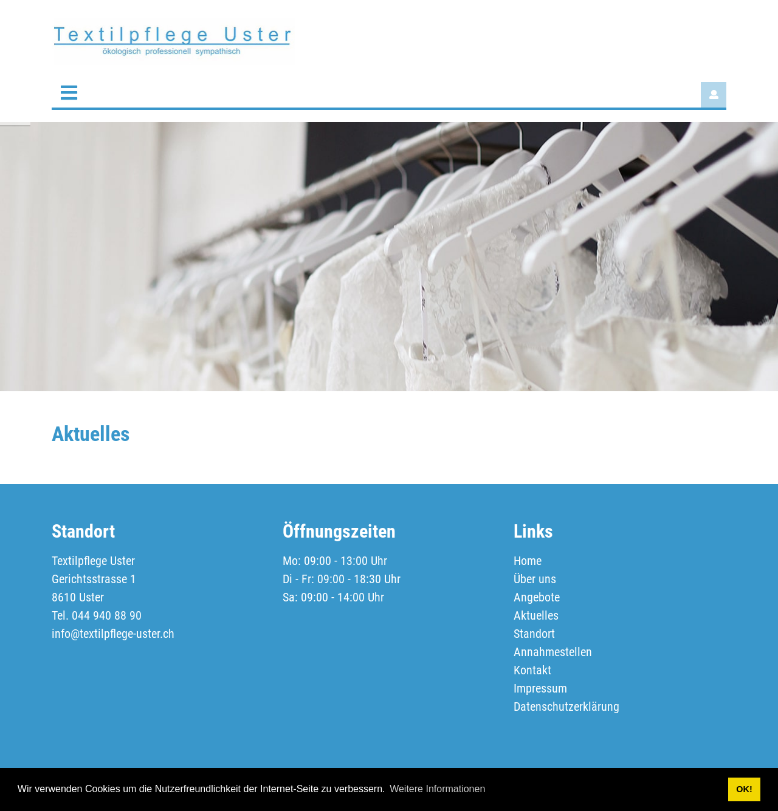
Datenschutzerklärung (566, 706)
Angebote (537, 597)
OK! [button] (744, 789)
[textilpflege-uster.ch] (173, 40)
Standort (534, 633)
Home (528, 560)
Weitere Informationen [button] (437, 789)
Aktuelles (536, 615)
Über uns (535, 579)
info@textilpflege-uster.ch (113, 633)
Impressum (540, 688)
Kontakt (532, 670)
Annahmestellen (553, 652)
